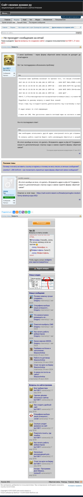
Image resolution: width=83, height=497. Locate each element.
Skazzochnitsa (39, 353)
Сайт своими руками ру (16, 4)
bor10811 (69, 41)
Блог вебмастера (41, 388)
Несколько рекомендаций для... (42, 453)
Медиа (37, 20)
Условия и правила (75, 486)
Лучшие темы (22, 22)
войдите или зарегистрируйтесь (40, 261)
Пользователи (60, 20)
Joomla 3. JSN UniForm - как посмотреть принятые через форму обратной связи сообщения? (40, 170)
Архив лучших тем (8, 22)
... (48, 22)
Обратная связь (54, 482)
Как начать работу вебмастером (41, 333)
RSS (81, 482)
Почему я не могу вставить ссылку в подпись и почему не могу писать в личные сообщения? (41, 167)
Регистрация (41, 223)
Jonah (36, 419)
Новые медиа (34, 275)
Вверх (77, 482)
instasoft (37, 473)
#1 (80, 153)
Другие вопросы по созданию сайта (29, 41)
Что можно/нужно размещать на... (41, 316)
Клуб (24, 20)
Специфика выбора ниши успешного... (42, 307)
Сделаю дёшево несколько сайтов (41, 396)
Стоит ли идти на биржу (43, 365)
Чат (31, 20)
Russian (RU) (5, 482)
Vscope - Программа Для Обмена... (42, 470)
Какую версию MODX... (43, 341)
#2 (80, 199)
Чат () (32, 231)
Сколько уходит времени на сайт (40, 425)
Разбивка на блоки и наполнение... (42, 349)
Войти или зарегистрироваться (71, 17)
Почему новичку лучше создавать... (43, 297)
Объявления (47, 20)
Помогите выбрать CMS (43, 324)
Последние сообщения (37, 22)
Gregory (37, 301)
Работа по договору (42, 358)
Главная (7, 20)
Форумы (16, 20)
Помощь (64, 482)
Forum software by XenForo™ (19, 493)
